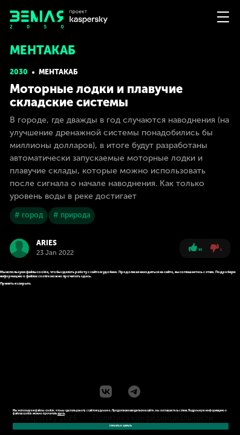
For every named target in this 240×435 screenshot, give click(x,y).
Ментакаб (58, 72)
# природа (71, 215)
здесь (61, 413)
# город (29, 215)
